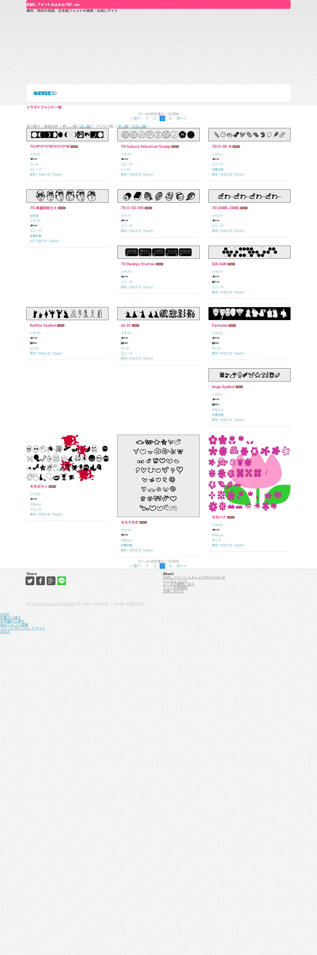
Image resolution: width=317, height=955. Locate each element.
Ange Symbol (223, 594)
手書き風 (217, 227)
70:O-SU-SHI (132, 334)
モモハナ (219, 789)
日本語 (34, 342)
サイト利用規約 (175, 905)
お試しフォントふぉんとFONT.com (98, 24)
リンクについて (175, 889)
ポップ (216, 812)
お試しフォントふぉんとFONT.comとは (194, 881)
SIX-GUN (128, 464)
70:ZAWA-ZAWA (225, 334)
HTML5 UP (208, 943)
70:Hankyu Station (47, 464)
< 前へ (136, 170)
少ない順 (139, 181)
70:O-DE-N (221, 204)
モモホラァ (39, 758)
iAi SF (35, 594)
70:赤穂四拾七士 (43, 334)
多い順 (123, 181)
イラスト (35, 212)
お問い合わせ (173, 913)
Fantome (128, 594)
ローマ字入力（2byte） (45, 367)
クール (34, 222)
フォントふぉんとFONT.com (126, 943)
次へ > (181, 170)
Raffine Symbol (225, 464)
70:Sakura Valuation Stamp (145, 204)
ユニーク (35, 227)
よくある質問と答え (179, 897)
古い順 (85, 181)
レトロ (125, 227)
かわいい (217, 618)
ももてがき (129, 794)
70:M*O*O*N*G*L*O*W (49, 204)
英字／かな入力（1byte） (46, 232)
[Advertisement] (158, 66)
